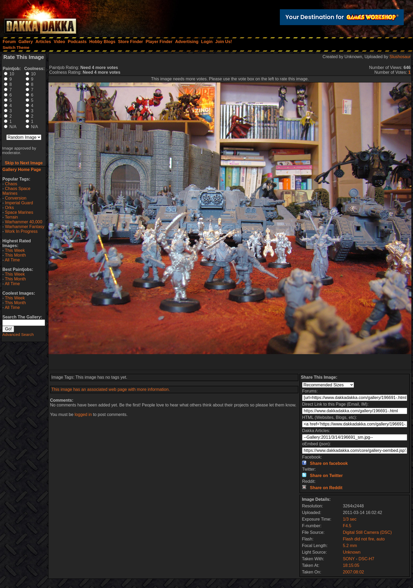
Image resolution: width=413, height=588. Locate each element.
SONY (349, 559)
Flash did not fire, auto (364, 539)
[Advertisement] (230, 362)
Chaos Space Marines (16, 191)
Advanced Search (18, 334)
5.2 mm (350, 545)
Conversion (15, 198)
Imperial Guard (19, 203)
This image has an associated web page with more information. (110, 389)
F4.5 (347, 526)
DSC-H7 (366, 559)
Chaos (11, 184)
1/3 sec (350, 519)
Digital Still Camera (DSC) (367, 532)
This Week (15, 250)
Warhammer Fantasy (24, 226)
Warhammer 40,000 (23, 222)
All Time (12, 260)
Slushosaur (400, 56)
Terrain (11, 217)
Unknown (352, 552)
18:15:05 (351, 565)
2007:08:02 (353, 572)
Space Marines (19, 212)
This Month (15, 255)
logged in (83, 414)
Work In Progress (21, 231)
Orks (9, 207)
